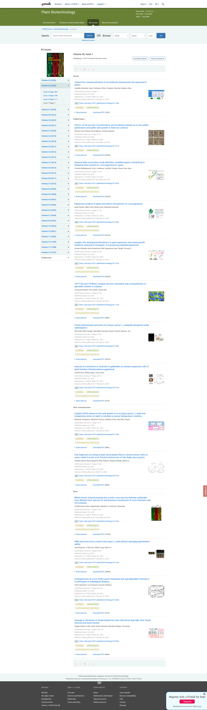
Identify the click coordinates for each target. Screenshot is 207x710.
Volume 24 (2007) (48, 199)
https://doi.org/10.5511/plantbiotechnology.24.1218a (99, 434)
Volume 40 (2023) (48, 115)
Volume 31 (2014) (48, 162)
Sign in (143, 4)
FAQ (121, 699)
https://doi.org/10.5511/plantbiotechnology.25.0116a (99, 475)
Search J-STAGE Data (50, 705)
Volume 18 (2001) (48, 231)
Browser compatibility (128, 696)
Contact (123, 702)
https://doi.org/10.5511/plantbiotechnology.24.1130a (99, 103)
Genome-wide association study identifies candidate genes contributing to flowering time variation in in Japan (109, 163)
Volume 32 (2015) (48, 157)
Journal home (49, 22)
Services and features (75, 696)
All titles (44, 692)
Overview (71, 692)
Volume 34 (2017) (48, 146)
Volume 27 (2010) (48, 183)
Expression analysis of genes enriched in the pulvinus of (108, 203)
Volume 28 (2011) (48, 178)
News (96, 692)
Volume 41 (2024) (48, 109)
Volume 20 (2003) (48, 220)
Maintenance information (103, 696)
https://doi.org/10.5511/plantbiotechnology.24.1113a (99, 304)
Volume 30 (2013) (48, 167)
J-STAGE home (46, 29)
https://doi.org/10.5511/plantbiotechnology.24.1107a (99, 263)
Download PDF (98, 112)
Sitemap (123, 705)
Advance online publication (72, 22)
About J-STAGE (72, 4)
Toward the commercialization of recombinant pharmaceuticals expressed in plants (110, 83)
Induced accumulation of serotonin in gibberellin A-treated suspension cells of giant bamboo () (111, 368)
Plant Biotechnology (61, 29)
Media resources (100, 702)
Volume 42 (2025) (48, 85)
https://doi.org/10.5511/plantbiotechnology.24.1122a (99, 562)
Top (99, 682)
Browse (58, 4)
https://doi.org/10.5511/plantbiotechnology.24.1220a (99, 346)
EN (157, 4)
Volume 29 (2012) (48, 173)
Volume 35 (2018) (48, 141)
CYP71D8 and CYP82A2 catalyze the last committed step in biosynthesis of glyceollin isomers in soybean (110, 285)
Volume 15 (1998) (48, 247)
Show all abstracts (157, 58)
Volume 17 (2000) (48, 236)
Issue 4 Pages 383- (50, 92)
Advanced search (88, 40)
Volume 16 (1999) (48, 242)
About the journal (110, 22)
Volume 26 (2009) (48, 189)
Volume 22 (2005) (48, 210)
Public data (71, 699)
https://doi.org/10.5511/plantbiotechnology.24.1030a (99, 222)
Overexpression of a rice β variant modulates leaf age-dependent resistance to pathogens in (111, 580)
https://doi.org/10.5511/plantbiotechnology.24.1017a (99, 146)
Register (187, 701)
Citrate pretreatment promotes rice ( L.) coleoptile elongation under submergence (111, 326)
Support (101, 4)
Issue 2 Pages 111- (50, 99)
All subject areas (47, 696)
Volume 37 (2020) (48, 130)
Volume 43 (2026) (48, 80)
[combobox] (121, 35)
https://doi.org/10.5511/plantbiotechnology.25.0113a (99, 387)
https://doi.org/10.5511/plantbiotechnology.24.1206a (99, 600)
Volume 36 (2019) (48, 136)
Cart (150, 4)
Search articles (47, 702)
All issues (93, 22)
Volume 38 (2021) (48, 125)
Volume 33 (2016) (48, 152)
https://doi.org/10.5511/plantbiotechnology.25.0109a (99, 641)
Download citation (140, 58)
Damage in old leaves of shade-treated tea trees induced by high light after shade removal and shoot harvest (112, 621)
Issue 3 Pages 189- (50, 95)
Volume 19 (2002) (48, 226)
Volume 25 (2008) (48, 194)
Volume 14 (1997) (48, 252)
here (199, 706)
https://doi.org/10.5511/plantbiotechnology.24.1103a (99, 521)
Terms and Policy (73, 702)
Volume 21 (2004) (48, 215)
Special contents (100, 699)
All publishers (46, 699)
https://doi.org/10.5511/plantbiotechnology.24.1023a (99, 183)
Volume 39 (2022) (48, 120)
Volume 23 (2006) (48, 204)
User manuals (125, 692)
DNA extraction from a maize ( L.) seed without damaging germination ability (112, 543)
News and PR (88, 4)
